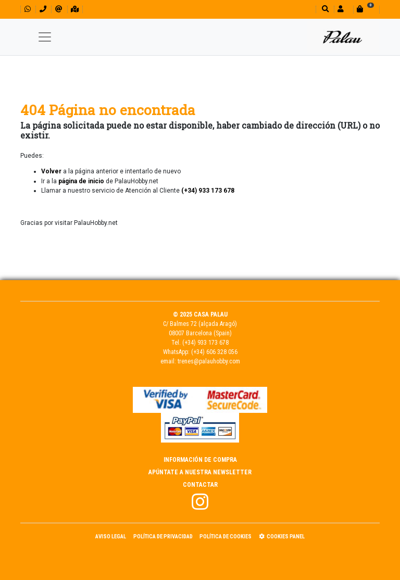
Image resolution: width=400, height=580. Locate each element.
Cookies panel (282, 536)
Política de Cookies (225, 536)
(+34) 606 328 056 (214, 352)
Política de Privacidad (163, 536)
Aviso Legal (110, 536)
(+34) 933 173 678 (205, 342)
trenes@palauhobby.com (209, 361)
